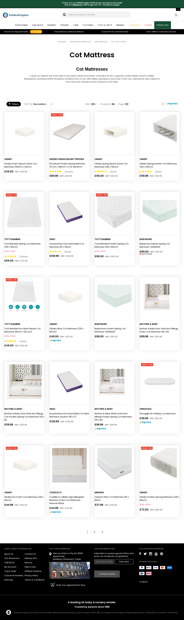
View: (88, 104)
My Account (10, 566)
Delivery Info (31, 558)
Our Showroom (11, 558)
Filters (14, 104)
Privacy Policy (31, 575)
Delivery (60, 31)
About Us (8, 554)
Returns (76, 31)
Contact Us (30, 554)
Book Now (36, 31)
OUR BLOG (9, 562)
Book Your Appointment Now (70, 585)
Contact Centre (107, 573)
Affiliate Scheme (33, 571)
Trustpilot (143, 581)
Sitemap (8, 579)
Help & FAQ (30, 566)
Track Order (10, 571)
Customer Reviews (13, 575)
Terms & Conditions (35, 579)
